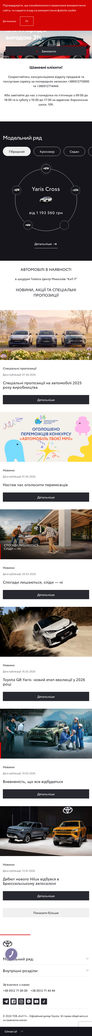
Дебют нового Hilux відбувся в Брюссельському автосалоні (31, 881)
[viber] (29, 1001)
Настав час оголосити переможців (35, 484)
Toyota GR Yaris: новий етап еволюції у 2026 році (44, 681)
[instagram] (21, 1001)
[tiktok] (44, 1001)
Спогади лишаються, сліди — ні (33, 582)
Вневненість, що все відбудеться (33, 781)
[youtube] (36, 1001)
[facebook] (13, 1001)
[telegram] (6, 1001)
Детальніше (9, 21)
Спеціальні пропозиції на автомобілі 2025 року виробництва (42, 385)
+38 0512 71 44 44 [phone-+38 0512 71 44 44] (42, 990)
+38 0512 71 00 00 (15, 990)
